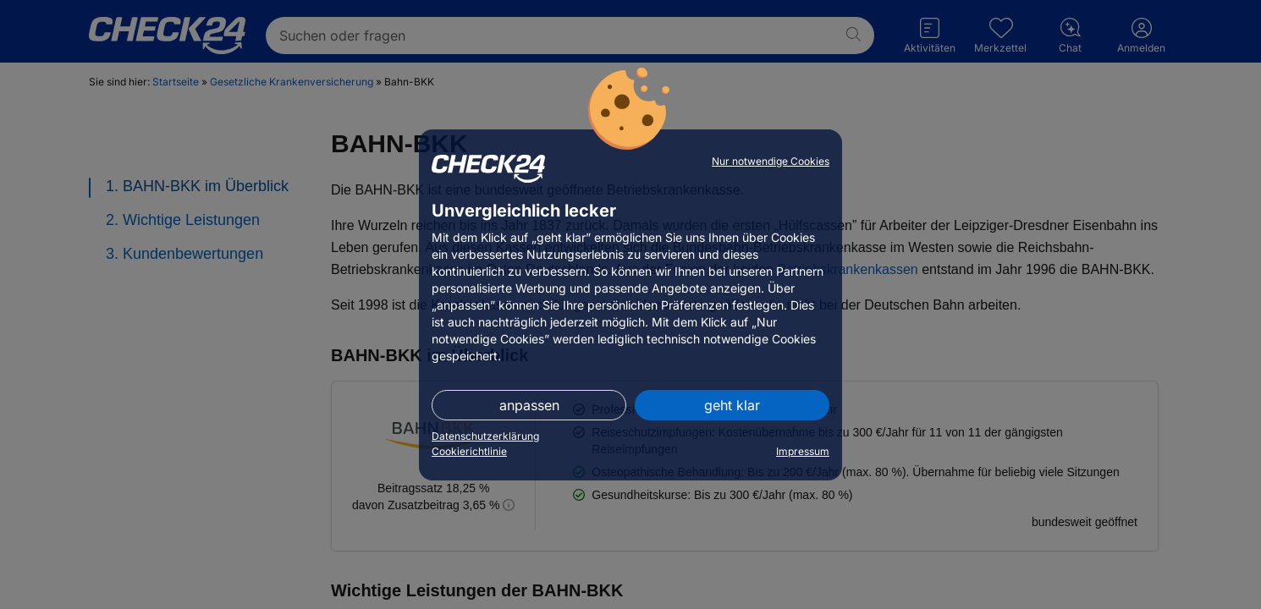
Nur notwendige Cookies (770, 161)
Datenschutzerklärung (485, 436)
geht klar (732, 405)
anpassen (529, 405)
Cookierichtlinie (469, 451)
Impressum (802, 451)
